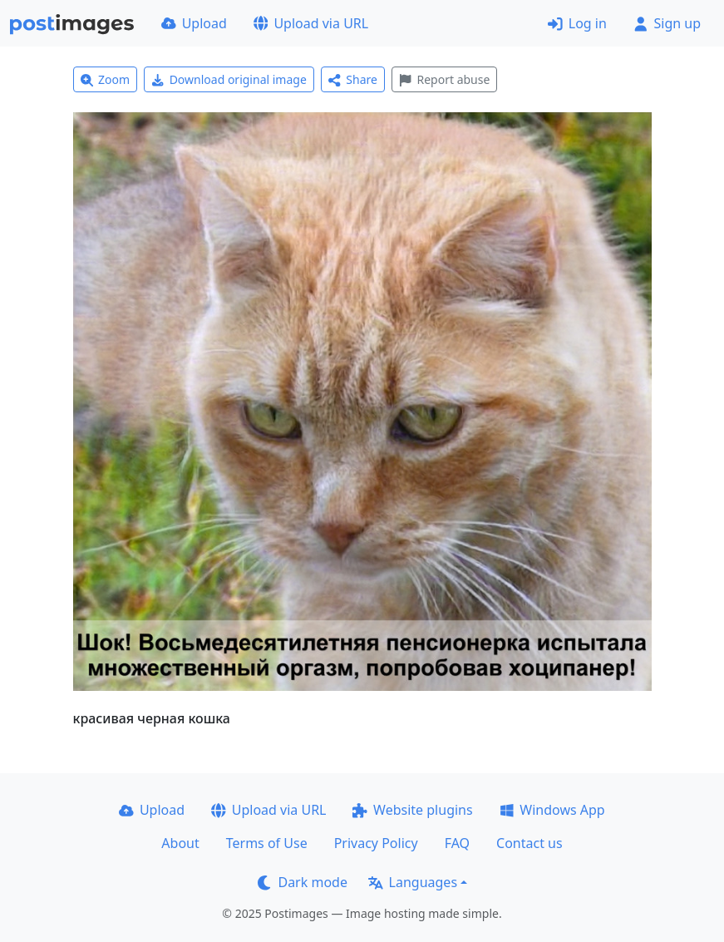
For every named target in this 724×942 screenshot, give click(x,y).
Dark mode (302, 882)
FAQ (457, 843)
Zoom (106, 79)
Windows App (552, 810)
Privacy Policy (376, 843)
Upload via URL (311, 23)
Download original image (229, 79)
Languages (412, 882)
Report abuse (444, 79)
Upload (194, 23)
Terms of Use (267, 843)
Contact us (529, 843)
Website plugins (412, 810)
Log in (577, 23)
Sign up (667, 23)
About (180, 843)
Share (352, 79)
